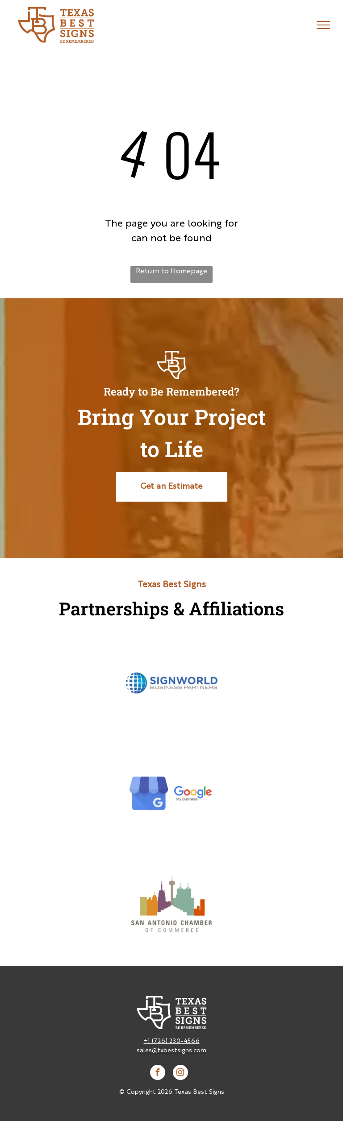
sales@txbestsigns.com (171, 1050)
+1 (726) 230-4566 (172, 1041)
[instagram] (180, 1073)
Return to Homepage (171, 271)
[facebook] (157, 1073)
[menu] (323, 25)
